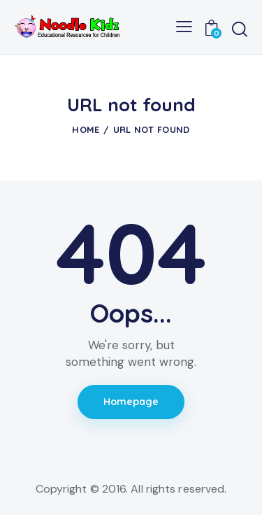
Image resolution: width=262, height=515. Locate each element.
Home (85, 129)
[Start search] (240, 28)
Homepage (131, 401)
